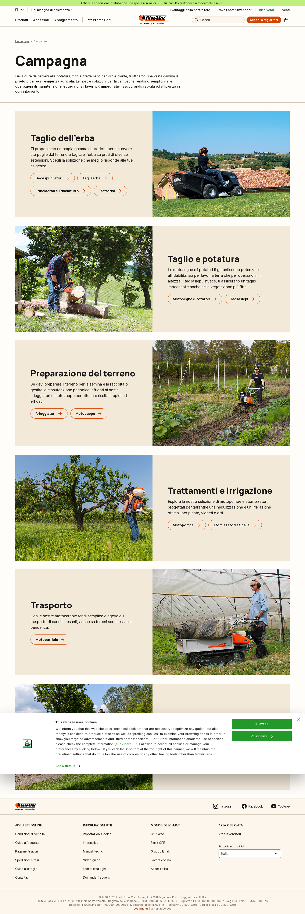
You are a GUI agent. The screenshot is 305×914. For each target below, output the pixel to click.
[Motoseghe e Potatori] (195, 295)
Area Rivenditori (230, 830)
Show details (65, 905)
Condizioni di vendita (30, 830)
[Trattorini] (110, 187)
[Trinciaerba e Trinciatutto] (60, 187)
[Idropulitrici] (242, 753)
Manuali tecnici (93, 848)
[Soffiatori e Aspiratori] (194, 753)
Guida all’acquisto (27, 839)
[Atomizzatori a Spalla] (235, 522)
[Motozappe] (88, 410)
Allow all (261, 863)
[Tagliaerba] (95, 174)
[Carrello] (286, 20)
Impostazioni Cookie (97, 830)
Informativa (90, 839)
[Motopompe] (187, 522)
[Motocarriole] (50, 636)
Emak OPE (158, 839)
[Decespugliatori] (52, 174)
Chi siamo (157, 830)
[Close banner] (298, 859)
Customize (262, 876)
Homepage (22, 37)
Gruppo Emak (160, 848)
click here (124, 884)
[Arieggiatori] (49, 410)
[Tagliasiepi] (242, 295)
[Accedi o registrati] (264, 20)
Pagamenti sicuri (26, 848)
